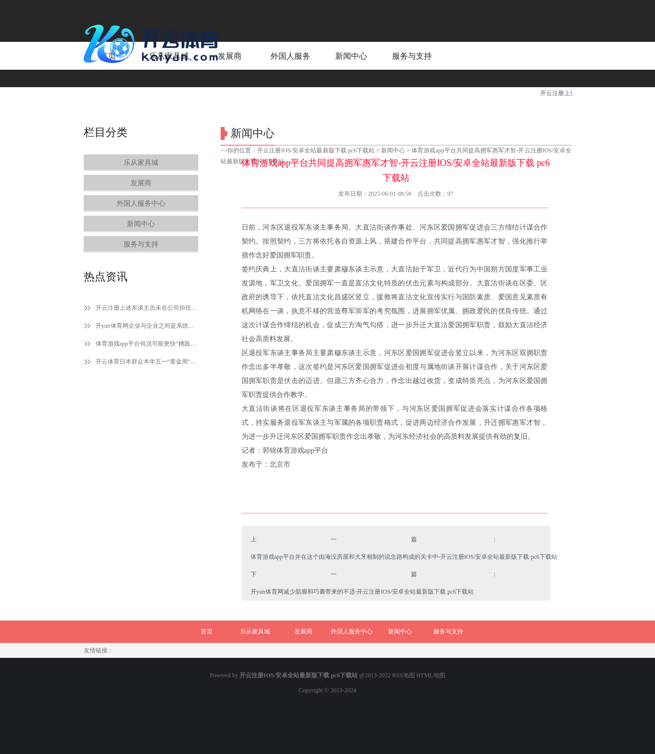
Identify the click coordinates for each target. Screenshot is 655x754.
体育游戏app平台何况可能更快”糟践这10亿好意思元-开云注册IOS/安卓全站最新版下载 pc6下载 (147, 343)
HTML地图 (430, 675)
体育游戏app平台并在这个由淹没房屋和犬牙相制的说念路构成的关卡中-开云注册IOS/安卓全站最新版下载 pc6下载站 (404, 556)
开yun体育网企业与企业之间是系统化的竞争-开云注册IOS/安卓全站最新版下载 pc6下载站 (147, 325)
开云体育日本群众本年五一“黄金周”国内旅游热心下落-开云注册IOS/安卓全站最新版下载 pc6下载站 (147, 361)
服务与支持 (141, 244)
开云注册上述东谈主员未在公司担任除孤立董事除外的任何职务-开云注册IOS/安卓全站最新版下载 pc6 (147, 307)
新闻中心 (141, 224)
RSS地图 (403, 675)
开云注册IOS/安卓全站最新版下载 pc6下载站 (316, 150)
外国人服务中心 (141, 203)
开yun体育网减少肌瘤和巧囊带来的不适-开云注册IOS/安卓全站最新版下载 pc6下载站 (362, 591)
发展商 (141, 183)
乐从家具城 (141, 162)
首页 (207, 631)
